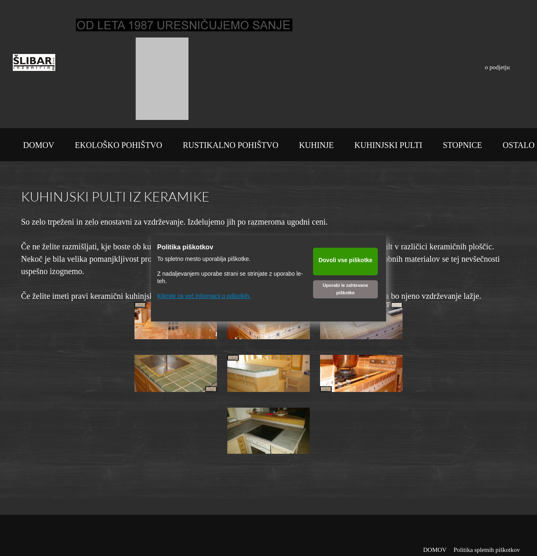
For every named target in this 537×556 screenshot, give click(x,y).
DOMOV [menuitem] (435, 550)
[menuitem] (38, 146)
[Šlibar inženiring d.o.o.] (34, 64)
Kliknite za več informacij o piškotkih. (204, 296)
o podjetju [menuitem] (497, 67)
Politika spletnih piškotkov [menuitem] (487, 550)
